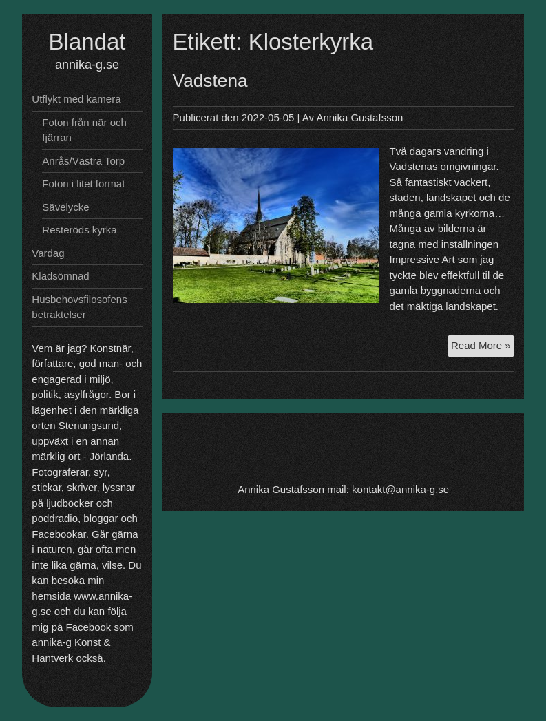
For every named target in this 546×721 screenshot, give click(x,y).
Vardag (48, 253)
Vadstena (210, 80)
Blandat (87, 41)
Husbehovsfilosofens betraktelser (79, 307)
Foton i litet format (83, 183)
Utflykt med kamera (76, 99)
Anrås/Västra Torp (83, 161)
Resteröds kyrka (79, 230)
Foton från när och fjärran (84, 130)
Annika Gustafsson (359, 117)
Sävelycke (65, 207)
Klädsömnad (60, 276)
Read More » (482, 344)
